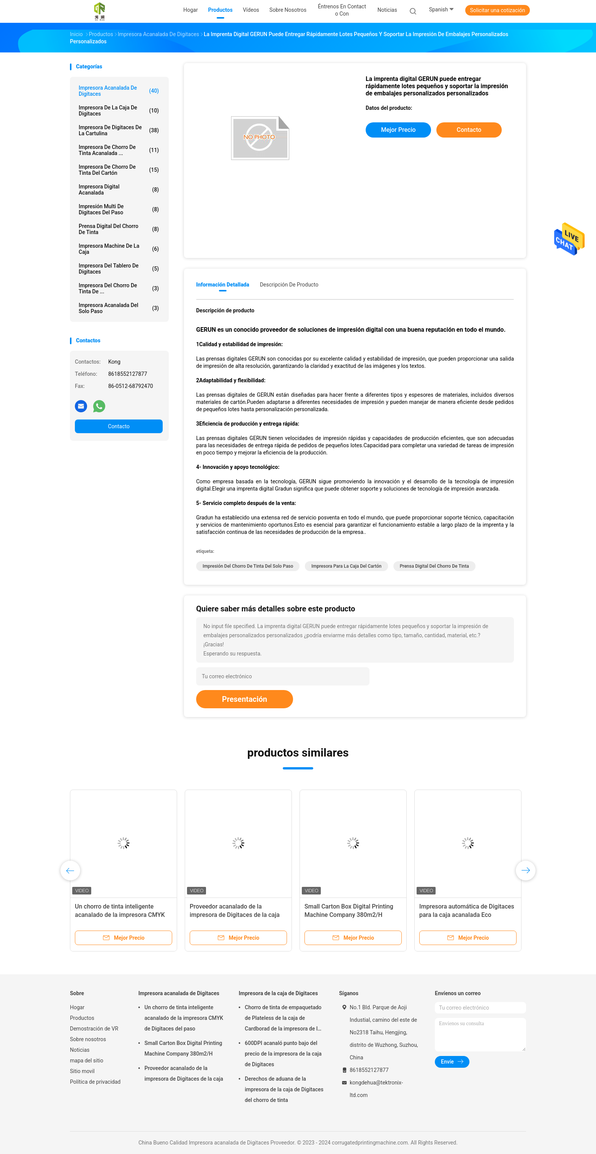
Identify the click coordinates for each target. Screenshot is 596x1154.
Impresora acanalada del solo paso (119, 308)
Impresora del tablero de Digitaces (119, 269)
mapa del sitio (86, 1060)
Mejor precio (398, 129)
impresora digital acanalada (119, 190)
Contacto (119, 426)
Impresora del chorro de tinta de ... (119, 288)
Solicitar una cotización (497, 10)
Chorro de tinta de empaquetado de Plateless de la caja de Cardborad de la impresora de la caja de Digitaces (283, 1019)
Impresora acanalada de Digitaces (119, 91)
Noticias (80, 1050)
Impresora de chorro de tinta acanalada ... (119, 150)
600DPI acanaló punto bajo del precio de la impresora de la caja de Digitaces (283, 1053)
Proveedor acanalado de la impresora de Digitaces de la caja (183, 1073)
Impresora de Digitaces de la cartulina (119, 130)
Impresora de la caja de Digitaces (119, 110)
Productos (82, 1018)
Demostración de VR (94, 1029)
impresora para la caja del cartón (346, 566)
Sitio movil (82, 1071)
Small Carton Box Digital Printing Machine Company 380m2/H (183, 1048)
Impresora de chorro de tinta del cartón (119, 170)
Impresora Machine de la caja (119, 249)
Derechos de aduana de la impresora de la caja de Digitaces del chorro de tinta (284, 1089)
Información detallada (222, 285)
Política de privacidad (95, 1082)
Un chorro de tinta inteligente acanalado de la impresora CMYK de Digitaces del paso (120, 915)
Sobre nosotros (88, 1039)
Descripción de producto (289, 285)
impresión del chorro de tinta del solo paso (248, 566)
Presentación (244, 699)
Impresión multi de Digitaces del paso (119, 209)
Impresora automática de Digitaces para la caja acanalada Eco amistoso (466, 915)
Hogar (77, 1007)
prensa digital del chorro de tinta (119, 229)
